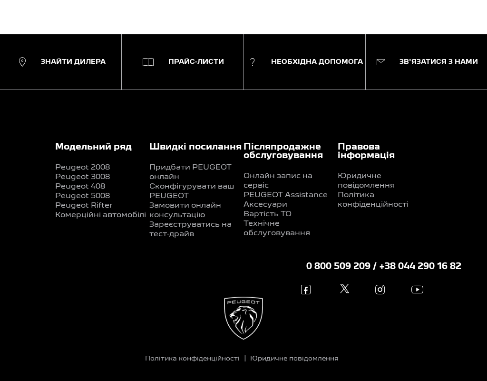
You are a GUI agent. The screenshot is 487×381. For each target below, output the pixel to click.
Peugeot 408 (80, 186)
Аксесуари (265, 204)
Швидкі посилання (195, 147)
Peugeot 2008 (82, 167)
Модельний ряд (93, 147)
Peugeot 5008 (82, 196)
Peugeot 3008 (82, 177)
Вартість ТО (268, 214)
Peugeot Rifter (83, 205)
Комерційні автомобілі (100, 215)
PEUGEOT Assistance (286, 195)
